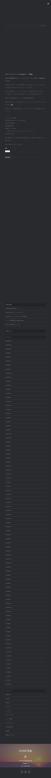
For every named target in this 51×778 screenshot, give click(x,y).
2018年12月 (9, 603)
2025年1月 (8, 369)
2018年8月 (8, 619)
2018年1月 (8, 644)
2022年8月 (8, 446)
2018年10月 (9, 611)
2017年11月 (9, 652)
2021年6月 (8, 486)
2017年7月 (8, 668)
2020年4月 (8, 543)
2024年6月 (8, 393)
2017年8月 (8, 664)
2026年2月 (8, 341)
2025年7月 (8, 357)
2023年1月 (8, 429)
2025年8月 (8, 353)
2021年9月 (8, 478)
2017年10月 (9, 656)
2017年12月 (9, 648)
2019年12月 (9, 555)
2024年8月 (8, 385)
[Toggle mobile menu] (48, 3)
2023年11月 (9, 405)
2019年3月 (8, 591)
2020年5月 (8, 539)
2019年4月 (8, 587)
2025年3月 (8, 365)
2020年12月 (9, 510)
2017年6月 (8, 672)
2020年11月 (9, 514)
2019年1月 (8, 599)
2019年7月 (8, 575)
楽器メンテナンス (10, 735)
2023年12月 (9, 401)
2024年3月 (8, 397)
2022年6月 (8, 450)
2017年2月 (8, 680)
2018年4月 (8, 635)
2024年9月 (8, 381)
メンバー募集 (9, 719)
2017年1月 (8, 684)
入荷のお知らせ (9, 727)
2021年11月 (9, 474)
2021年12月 (9, 470)
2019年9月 (8, 567)
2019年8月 (8, 571)
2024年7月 (8, 389)
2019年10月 (9, 563)
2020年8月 (8, 526)
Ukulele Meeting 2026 (11, 308)
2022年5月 (8, 454)
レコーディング (9, 723)
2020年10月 (9, 518)
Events (7, 698)
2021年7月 (8, 482)
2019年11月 (9, 559)
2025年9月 (8, 349)
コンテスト (8, 710)
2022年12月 (9, 434)
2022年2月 (8, 462)
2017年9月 (8, 660)
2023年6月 (8, 409)
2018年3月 (8, 640)
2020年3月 (8, 547)
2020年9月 (8, 522)
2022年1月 (8, 466)
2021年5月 (8, 490)
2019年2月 (8, 595)
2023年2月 (8, 425)
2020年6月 (8, 535)
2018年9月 (8, 615)
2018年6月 (8, 627)
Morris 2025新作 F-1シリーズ (13, 324)
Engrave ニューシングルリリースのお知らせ (16, 316)
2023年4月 (8, 417)
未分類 (7, 731)
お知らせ (8, 702)
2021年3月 (8, 498)
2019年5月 (8, 583)
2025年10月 (9, 345)
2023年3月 (8, 421)
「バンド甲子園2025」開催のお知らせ (15, 320)
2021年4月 (8, 494)
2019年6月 (8, 579)
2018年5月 (8, 631)
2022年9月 (8, 442)
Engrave (8, 694)
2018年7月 (8, 623)
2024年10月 (9, 377)
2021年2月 (8, 502)
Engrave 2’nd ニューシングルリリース (15, 312)
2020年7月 (8, 530)
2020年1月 (8, 551)
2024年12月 (9, 373)
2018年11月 (9, 607)
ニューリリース (9, 714)
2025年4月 (8, 361)
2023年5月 (8, 413)
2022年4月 (8, 458)
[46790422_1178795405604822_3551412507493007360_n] (25, 51)
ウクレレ (8, 706)
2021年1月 (8, 506)
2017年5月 (8, 676)
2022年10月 (9, 438)
